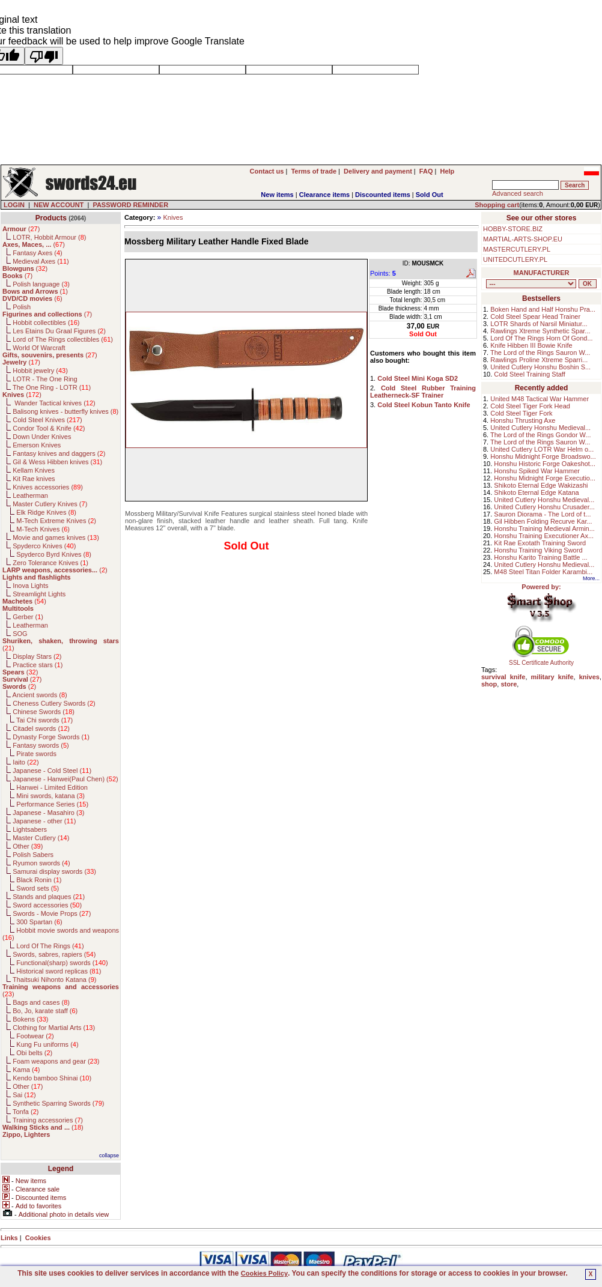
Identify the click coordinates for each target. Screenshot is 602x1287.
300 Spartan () (39, 921)
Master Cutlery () (41, 837)
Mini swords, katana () (50, 795)
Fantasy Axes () (37, 252)
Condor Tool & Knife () (49, 428)
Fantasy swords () (41, 745)
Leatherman (30, 495)
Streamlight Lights (39, 594)
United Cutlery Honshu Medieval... (540, 427)
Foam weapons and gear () (56, 1061)
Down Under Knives (42, 436)
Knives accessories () (48, 487)
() (21, 228)
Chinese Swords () (43, 711)
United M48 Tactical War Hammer (539, 398)
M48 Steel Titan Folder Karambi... (543, 571)
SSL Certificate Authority (542, 660)
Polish (22, 306)
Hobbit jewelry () (40, 370)
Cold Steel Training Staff (529, 374)
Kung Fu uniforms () (47, 1044)
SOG (20, 633)
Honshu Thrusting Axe (522, 420)
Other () (28, 846)
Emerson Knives (37, 445)
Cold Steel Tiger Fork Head (530, 406)
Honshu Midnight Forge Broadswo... (542, 456)
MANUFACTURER (542, 272)
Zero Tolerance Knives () (50, 562)
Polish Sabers (33, 854)
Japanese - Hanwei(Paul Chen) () (65, 779)
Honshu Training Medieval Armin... (544, 528)
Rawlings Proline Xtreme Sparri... (539, 359)
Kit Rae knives (34, 478)
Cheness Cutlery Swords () (54, 703)
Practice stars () (37, 664)
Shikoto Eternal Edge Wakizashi (541, 485)
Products (51, 218)
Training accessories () (48, 1120)
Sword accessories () (47, 905)
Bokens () (30, 1019)
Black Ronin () (38, 879)
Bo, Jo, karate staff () (45, 1010)
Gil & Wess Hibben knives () (57, 461)
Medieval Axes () (41, 261)
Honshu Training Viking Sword (538, 550)
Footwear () (34, 1036)
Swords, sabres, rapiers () (54, 954)
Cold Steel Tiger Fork (521, 413)
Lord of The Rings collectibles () (63, 339)
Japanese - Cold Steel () (52, 770)
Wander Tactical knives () (54, 403)
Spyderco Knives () (44, 546)
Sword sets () (37, 888)
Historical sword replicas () (58, 971)
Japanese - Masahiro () (48, 812)
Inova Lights (30, 585)
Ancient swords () (40, 694)
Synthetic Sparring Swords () (58, 1103)
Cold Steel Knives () (47, 419)
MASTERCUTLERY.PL (516, 249)
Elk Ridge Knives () (46, 512)
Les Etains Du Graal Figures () (59, 331)
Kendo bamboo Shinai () (52, 1078)
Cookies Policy (264, 1273)
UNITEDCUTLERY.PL (515, 259)
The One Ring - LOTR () (52, 387)
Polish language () (41, 284)
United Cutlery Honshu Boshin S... (540, 367)
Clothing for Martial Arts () (54, 1027)
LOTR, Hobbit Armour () (49, 237)
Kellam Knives (34, 470)
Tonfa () (25, 1111)
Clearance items (324, 194)
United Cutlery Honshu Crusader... (544, 506)
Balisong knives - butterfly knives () (65, 411)
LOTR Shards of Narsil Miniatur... (538, 323)
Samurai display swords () (54, 871)
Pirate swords (36, 753)
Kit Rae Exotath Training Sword (540, 543)
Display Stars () (37, 656)
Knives (173, 217)
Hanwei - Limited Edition (52, 787)
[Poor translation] (44, 56)
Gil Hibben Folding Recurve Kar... (543, 521)
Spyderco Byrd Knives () (53, 554)
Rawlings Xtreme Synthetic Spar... (540, 331)
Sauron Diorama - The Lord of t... (542, 514)
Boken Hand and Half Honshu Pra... (542, 309)
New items (277, 194)
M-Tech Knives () (43, 529)
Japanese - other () (44, 821)
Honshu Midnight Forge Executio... (544, 478)
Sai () (24, 1094)
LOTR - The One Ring (45, 379)
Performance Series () (52, 804)
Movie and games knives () (56, 537)
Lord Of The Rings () (50, 945)
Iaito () (25, 762)
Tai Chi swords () (44, 720)
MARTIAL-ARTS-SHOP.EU (522, 239)
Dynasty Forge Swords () (51, 736)
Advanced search (517, 193)
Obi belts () (34, 1052)
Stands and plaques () (49, 896)
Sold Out (429, 194)
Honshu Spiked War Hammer (537, 470)
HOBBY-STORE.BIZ (513, 228)
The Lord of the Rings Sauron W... (540, 352)
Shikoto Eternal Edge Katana (536, 492)
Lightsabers (30, 829)
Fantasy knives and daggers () (59, 453)
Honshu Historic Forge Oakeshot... (544, 463)
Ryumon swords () (41, 863)
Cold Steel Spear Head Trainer (535, 316)
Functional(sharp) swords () (62, 962)
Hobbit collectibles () (46, 322)
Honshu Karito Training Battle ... (540, 557)
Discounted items (382, 194)
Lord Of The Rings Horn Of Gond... (541, 338)
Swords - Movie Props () (52, 913)
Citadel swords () (41, 728)
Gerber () (28, 616)
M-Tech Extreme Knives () (56, 520)
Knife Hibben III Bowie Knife (531, 345)
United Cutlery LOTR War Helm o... (542, 449)
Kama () (26, 1069)
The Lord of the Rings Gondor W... (540, 434)
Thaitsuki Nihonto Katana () (54, 979)
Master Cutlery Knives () (50, 503)
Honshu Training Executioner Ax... (544, 535)
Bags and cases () (41, 1002)
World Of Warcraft (39, 347)
